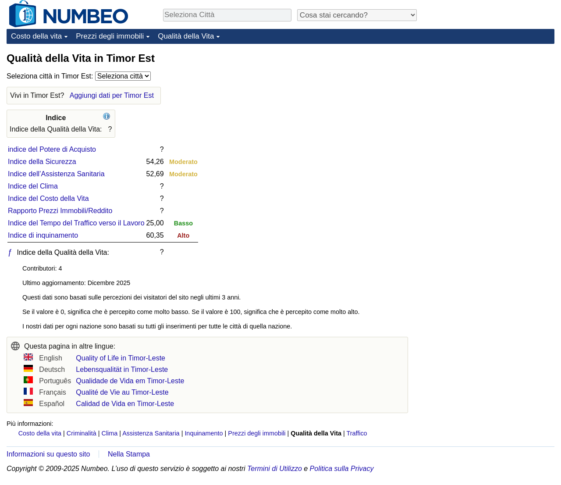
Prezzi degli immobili (110, 36)
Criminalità (81, 433)
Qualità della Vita (186, 36)
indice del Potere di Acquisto (52, 149)
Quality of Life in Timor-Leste (120, 358)
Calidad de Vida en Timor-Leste (125, 403)
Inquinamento (204, 433)
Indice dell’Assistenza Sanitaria (56, 174)
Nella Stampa (129, 454)
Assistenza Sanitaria (150, 433)
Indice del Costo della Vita (48, 198)
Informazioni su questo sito (48, 454)
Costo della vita (36, 36)
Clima (110, 433)
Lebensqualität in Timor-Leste (122, 369)
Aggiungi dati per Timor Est (112, 95)
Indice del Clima (33, 186)
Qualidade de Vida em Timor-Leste (130, 381)
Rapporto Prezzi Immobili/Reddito (60, 210)
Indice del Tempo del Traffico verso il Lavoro (76, 223)
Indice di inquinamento (43, 235)
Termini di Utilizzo (274, 468)
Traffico (356, 433)
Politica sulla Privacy (342, 468)
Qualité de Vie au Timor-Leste (122, 392)
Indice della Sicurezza (42, 161)
